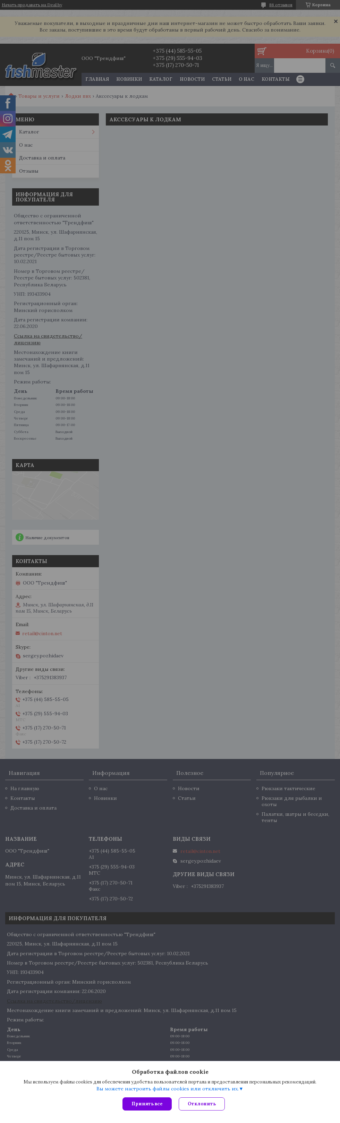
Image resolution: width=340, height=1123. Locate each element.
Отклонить (202, 1104)
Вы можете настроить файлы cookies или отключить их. (167, 1089)
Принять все (147, 1104)
